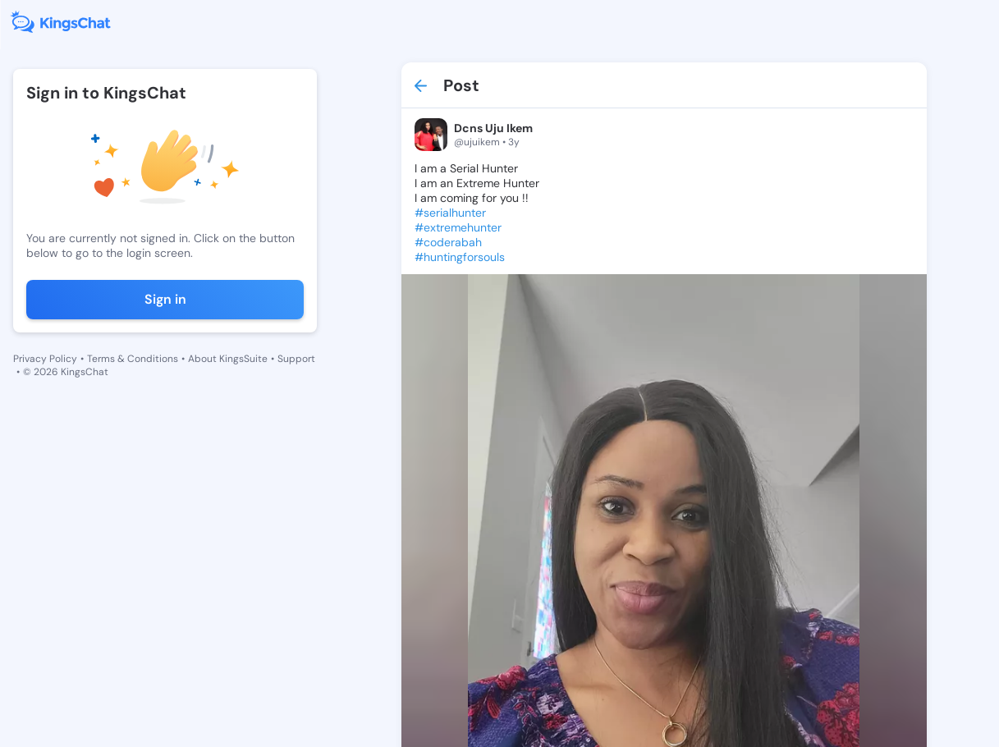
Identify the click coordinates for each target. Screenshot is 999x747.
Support (296, 358)
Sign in (165, 299)
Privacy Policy (45, 358)
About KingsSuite (228, 358)
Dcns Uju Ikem (493, 128)
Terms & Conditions (132, 358)
